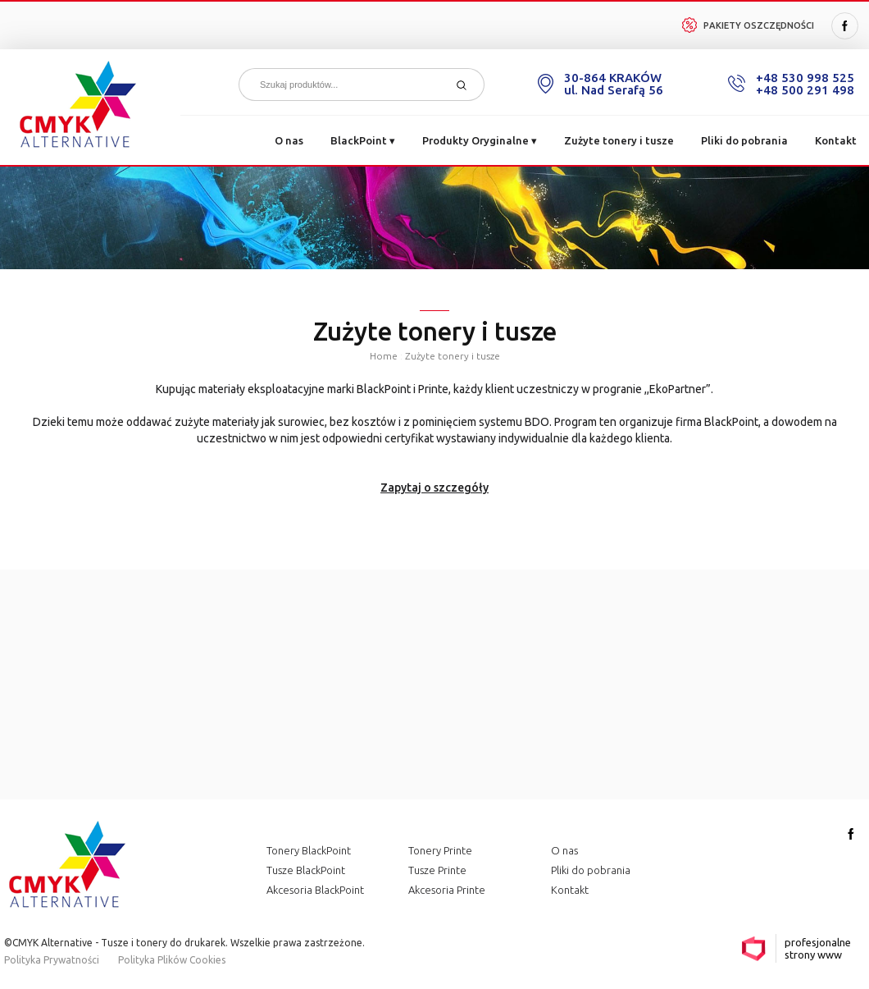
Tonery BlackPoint (308, 850)
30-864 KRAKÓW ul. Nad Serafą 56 (613, 84)
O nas (289, 140)
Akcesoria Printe (446, 889)
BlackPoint (362, 140)
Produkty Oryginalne (479, 140)
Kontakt (836, 140)
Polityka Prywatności (51, 960)
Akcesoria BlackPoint (315, 889)
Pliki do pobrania (744, 140)
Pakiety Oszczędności (748, 25)
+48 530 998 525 (805, 78)
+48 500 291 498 (805, 90)
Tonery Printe (440, 850)
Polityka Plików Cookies (171, 960)
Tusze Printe (437, 870)
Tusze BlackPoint (305, 870)
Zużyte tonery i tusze (619, 140)
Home (384, 355)
